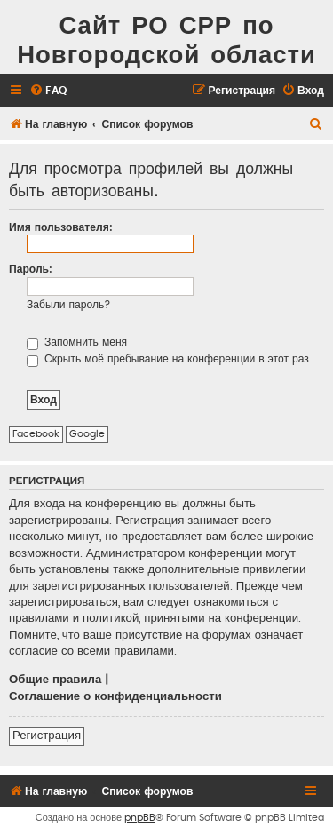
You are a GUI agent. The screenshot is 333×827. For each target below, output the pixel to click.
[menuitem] (48, 91)
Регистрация (46, 735)
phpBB (139, 818)
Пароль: (30, 269)
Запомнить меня (77, 342)
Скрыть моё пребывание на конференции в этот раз (168, 359)
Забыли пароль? (69, 304)
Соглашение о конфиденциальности (115, 696)
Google (87, 434)
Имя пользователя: (61, 227)
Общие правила (55, 679)
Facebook (35, 434)
